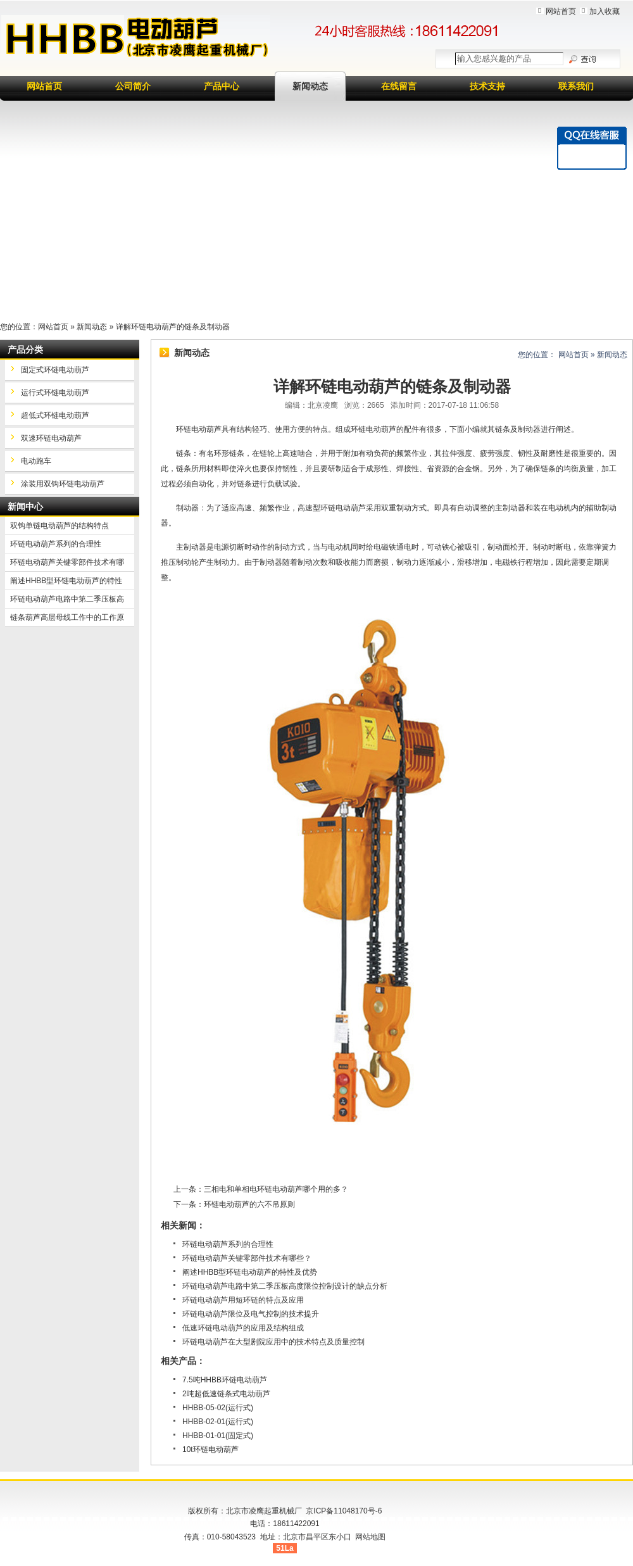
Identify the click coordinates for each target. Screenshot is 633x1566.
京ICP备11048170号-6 (344, 1510)
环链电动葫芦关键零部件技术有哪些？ (246, 1258)
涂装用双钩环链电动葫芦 (62, 483)
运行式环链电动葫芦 (55, 392)
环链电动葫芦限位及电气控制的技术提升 (250, 1314)
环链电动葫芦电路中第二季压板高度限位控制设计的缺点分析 (284, 1286)
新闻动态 (310, 86)
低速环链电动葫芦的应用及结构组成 (243, 1327)
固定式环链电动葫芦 (55, 369)
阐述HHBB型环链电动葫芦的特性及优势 (249, 1272)
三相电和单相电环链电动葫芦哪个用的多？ (276, 1189)
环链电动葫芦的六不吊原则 (249, 1204)
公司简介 (133, 86)
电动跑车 (36, 461)
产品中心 (221, 86)
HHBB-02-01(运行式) (217, 1421)
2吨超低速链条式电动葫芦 (226, 1393)
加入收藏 (604, 11)
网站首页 (561, 11)
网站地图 (370, 1536)
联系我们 (576, 86)
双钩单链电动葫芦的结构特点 (59, 525)
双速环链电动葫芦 (51, 438)
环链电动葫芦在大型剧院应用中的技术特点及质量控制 (273, 1341)
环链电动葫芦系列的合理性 (227, 1244)
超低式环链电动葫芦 (55, 415)
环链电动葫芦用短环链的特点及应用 (243, 1300)
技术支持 (487, 86)
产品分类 (25, 349)
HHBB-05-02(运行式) (217, 1407)
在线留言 (399, 86)
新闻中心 (25, 507)
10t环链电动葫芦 (210, 1449)
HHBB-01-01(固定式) (217, 1435)
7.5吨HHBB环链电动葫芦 (224, 1379)
